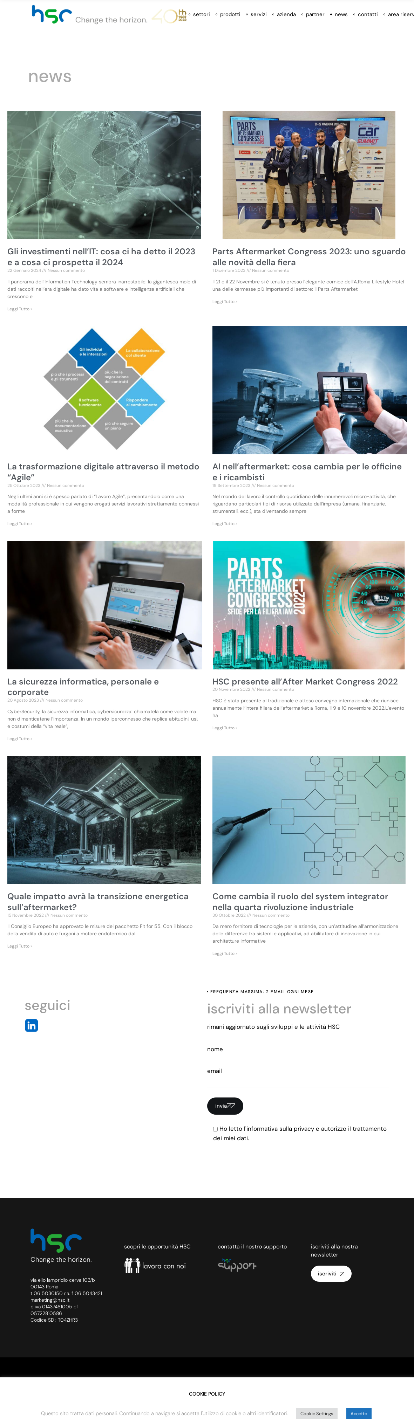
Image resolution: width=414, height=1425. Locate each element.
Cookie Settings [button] (316, 1414)
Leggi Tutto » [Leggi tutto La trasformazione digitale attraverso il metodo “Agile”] (20, 523)
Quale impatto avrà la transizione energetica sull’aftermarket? (98, 902)
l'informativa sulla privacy (279, 1129)
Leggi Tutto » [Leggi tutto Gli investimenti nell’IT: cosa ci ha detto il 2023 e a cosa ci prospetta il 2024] (20, 309)
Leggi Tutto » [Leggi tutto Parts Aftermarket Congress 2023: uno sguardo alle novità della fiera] (225, 301)
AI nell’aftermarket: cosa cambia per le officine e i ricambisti (307, 472)
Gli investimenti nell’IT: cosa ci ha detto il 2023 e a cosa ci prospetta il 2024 (101, 257)
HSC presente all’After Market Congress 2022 (305, 681)
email (298, 1077)
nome (298, 1055)
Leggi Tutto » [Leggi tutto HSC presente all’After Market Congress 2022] (225, 728)
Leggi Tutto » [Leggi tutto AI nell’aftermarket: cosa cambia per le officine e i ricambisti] (225, 523)
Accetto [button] (359, 1414)
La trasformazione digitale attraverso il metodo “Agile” (103, 472)
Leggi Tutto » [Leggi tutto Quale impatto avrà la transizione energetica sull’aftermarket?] (20, 946)
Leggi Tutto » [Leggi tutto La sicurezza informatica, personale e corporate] (20, 739)
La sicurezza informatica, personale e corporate (83, 687)
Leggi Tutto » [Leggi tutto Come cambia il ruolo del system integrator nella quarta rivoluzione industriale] (225, 953)
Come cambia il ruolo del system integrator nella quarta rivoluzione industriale (300, 902)
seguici (47, 1005)
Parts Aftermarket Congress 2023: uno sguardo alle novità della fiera (309, 257)
